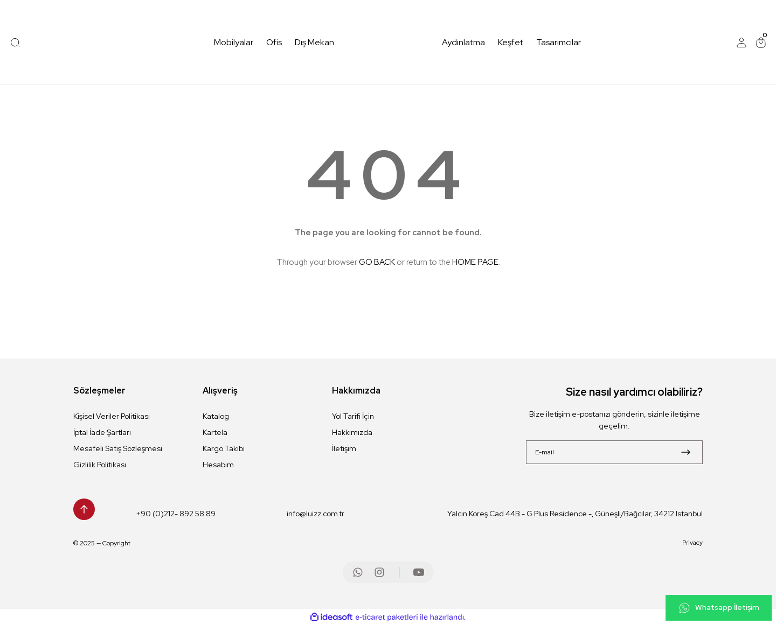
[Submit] (686, 452)
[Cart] (760, 42)
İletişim (344, 448)
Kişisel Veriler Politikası (111, 416)
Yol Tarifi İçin (353, 416)
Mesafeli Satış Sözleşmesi (117, 448)
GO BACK (377, 262)
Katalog (216, 416)
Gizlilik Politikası (99, 464)
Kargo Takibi (224, 448)
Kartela (215, 432)
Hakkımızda (352, 432)
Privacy (692, 543)
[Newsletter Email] (614, 452)
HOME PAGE (475, 262)
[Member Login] (741, 42)
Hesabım (218, 464)
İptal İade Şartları (102, 432)
